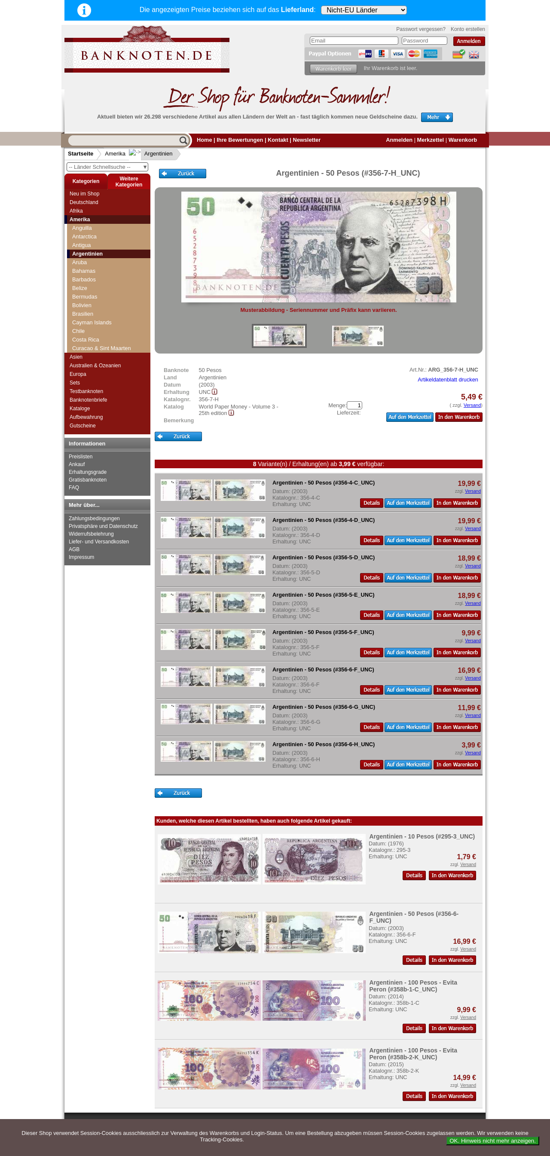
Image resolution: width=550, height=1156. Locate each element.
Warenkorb (463, 140)
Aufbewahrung (86, 417)
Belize (79, 288)
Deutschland (84, 202)
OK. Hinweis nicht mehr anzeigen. (492, 1141)
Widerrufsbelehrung (91, 534)
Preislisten (80, 457)
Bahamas (83, 271)
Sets (75, 383)
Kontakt (278, 140)
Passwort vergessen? (421, 29)
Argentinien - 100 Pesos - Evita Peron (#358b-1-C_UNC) (413, 986)
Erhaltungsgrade (88, 472)
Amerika (115, 153)
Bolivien (82, 305)
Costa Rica (85, 339)
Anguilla (82, 228)
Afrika (76, 211)
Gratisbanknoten (88, 480)
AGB (74, 549)
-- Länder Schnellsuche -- (108, 167)
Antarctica (84, 236)
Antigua (81, 245)
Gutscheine (83, 426)
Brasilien (82, 314)
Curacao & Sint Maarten (101, 348)
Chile (78, 331)
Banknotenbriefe (88, 400)
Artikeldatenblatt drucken (448, 379)
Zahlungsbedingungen (94, 518)
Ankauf (77, 464)
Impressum (81, 557)
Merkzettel (430, 140)
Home (204, 140)
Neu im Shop (84, 194)
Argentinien (152, 153)
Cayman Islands (92, 322)
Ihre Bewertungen (240, 140)
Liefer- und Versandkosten (99, 542)
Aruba (79, 262)
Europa (78, 374)
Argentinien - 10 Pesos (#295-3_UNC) (422, 836)
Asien (76, 357)
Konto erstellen (468, 29)
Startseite (80, 153)
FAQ (74, 488)
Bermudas (84, 296)
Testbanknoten (86, 391)
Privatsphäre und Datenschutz (103, 526)
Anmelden (399, 140)
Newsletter (307, 140)
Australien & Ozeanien (95, 366)
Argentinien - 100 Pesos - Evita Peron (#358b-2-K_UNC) (413, 1054)
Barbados (84, 279)
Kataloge (80, 409)
